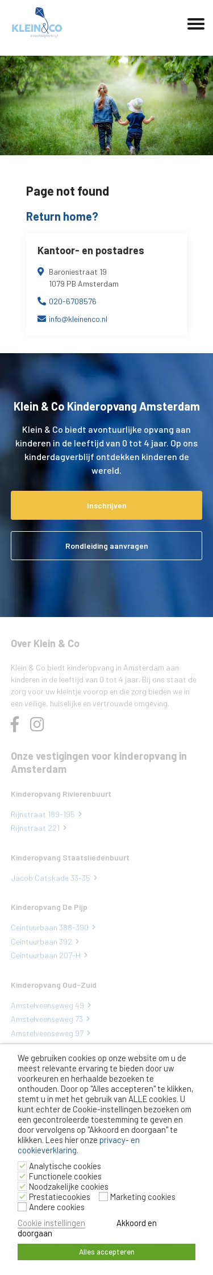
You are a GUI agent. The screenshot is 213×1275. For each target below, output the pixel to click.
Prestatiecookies (59, 1196)
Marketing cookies (143, 1196)
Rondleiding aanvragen (106, 545)
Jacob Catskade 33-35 (50, 878)
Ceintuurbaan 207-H (46, 955)
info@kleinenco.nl (78, 319)
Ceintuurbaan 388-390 (50, 927)
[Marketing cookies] (103, 1196)
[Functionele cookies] (22, 1176)
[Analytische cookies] (22, 1165)
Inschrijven (107, 505)
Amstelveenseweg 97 (47, 1033)
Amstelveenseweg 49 (47, 1005)
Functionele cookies (65, 1176)
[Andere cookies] (22, 1206)
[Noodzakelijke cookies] (22, 1186)
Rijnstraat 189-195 (43, 814)
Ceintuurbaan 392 (41, 941)
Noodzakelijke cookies (68, 1186)
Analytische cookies (65, 1166)
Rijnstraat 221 (35, 828)
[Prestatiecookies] (22, 1196)
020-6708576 (73, 301)
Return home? (62, 216)
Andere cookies (57, 1207)
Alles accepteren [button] (107, 1251)
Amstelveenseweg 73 (47, 1019)
